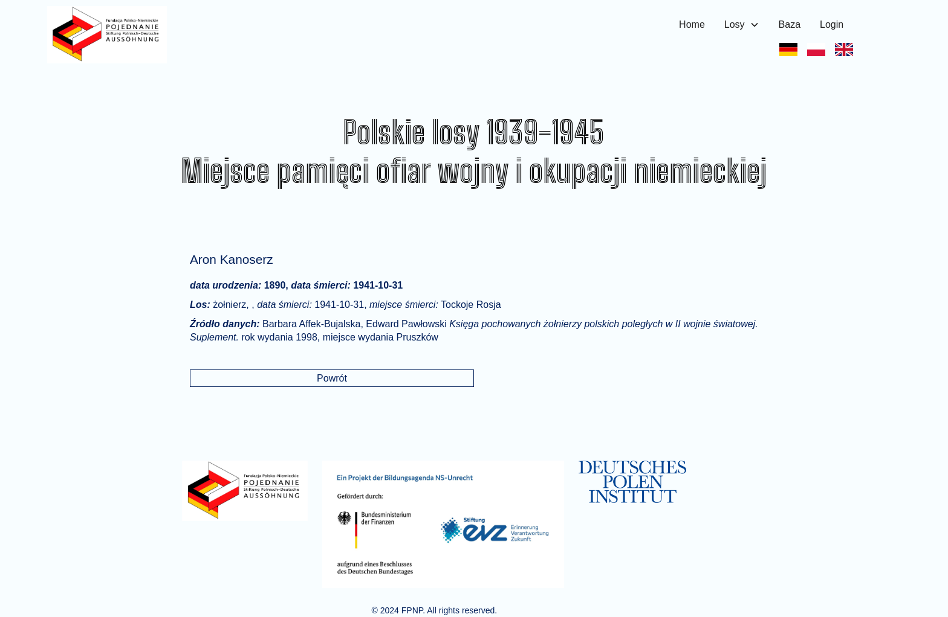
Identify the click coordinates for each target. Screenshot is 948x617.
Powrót (332, 378)
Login (831, 24)
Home (692, 24)
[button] (742, 24)
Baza (789, 24)
